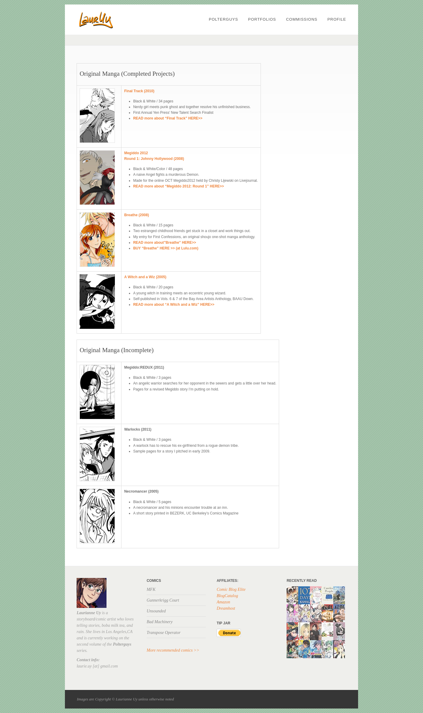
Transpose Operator (163, 632)
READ (138, 186)
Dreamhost (226, 608)
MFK (151, 589)
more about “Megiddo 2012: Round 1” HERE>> (184, 186)
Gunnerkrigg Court (163, 600)
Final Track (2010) (139, 91)
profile (336, 19)
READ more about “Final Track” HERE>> (167, 118)
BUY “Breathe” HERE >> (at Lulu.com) (165, 248)
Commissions (301, 19)
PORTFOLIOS (262, 19)
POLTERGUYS (223, 19)
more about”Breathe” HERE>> (170, 242)
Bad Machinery (160, 622)
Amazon (223, 602)
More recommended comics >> (173, 650)
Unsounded (156, 611)
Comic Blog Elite (231, 589)
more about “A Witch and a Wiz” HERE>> (179, 304)
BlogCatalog (227, 596)
